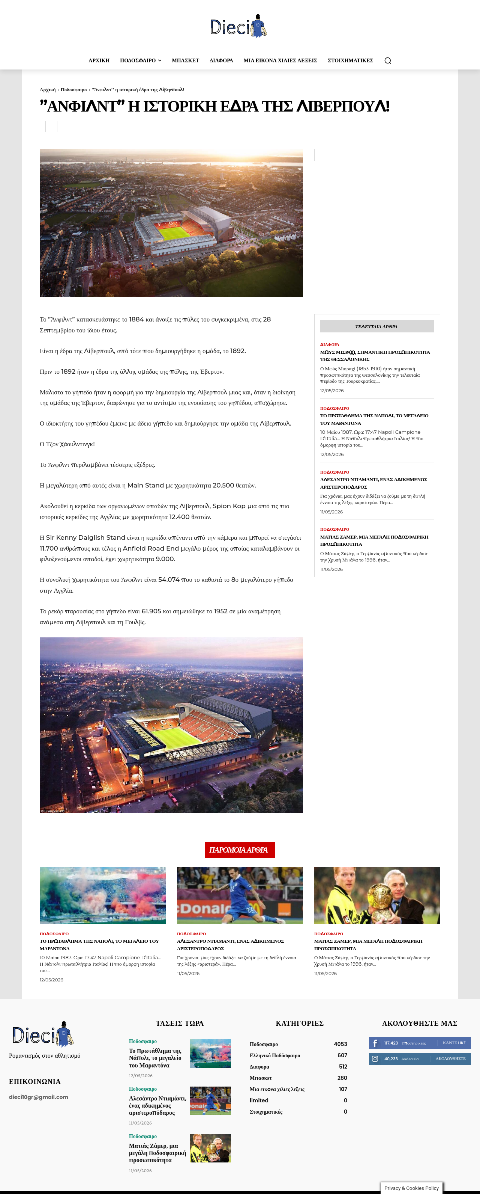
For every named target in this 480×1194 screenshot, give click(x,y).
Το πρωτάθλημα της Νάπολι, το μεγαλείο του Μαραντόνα (374, 429)
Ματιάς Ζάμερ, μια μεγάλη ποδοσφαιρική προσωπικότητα (373, 552)
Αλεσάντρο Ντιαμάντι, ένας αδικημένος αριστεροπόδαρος (374, 493)
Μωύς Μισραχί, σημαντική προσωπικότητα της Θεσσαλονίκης (364, 361)
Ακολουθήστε (451, 1063)
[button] (388, 60)
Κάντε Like (454, 1047)
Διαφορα (330, 346)
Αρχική (48, 89)
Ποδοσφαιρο (74, 89)
